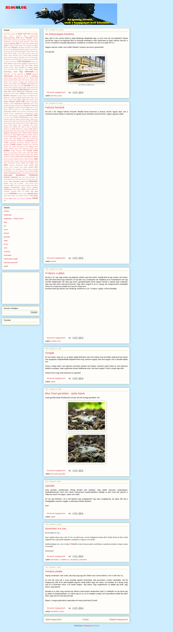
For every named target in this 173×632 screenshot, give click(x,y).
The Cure (22, 177)
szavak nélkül (33, 167)
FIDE (22, 80)
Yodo (17, 198)
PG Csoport (29, 146)
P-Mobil (53, 341)
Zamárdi (22, 198)
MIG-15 (24, 127)
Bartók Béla (7, 47)
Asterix (32, 41)
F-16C (24, 78)
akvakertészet (34, 36)
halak (5, 91)
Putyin (5, 152)
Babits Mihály (34, 43)
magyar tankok (8, 121)
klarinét (53, 261)
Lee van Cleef (8, 117)
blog (5, 222)
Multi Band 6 (33, 129)
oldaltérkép (34, 136)
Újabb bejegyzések (53, 619)
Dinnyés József (13, 67)
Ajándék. (50, 485)
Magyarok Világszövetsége (20, 121)
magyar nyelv (34, 119)
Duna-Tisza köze (13, 69)
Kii (33, 107)
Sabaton (31, 159)
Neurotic (10, 134)
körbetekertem (19, 113)
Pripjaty (13, 150)
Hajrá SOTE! (34, 89)
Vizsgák (49, 352)
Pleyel (36, 148)
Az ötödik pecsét (25, 43)
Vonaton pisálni (53, 571)
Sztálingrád (12, 173)
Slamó (23, 163)
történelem (83, 560)
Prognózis (19, 150)
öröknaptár (12, 142)
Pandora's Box (27, 144)
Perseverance (21, 146)
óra (14, 139)
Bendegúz (21, 47)
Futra (19, 83)
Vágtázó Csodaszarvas (12, 187)
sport (6, 165)
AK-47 (11, 36)
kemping (17, 107)
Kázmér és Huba (29, 105)
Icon (28, 95)
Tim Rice (28, 179)
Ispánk (28, 97)
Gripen (25, 87)
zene (59, 341)
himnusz (35, 91)
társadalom (74, 560)
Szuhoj (18, 173)
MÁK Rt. (30, 121)
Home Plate (14, 93)
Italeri (32, 97)
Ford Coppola (28, 82)
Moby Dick (15, 129)
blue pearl (54, 474)
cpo (5, 61)
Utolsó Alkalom (25, 185)
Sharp (5, 163)
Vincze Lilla (29, 191)
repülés (28, 154)
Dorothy (21, 67)
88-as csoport (11, 34)
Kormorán (23, 111)
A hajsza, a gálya (54, 273)
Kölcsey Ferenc (9, 113)
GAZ (32, 85)
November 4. (55, 560)
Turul (26, 183)
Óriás (23, 138)
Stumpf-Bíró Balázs (22, 165)
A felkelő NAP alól (23, 34)
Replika (23, 154)
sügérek (16, 167)
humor (6, 95)
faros (19, 80)
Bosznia (28, 51)
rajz (9, 152)
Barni (36, 45)
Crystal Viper (12, 61)
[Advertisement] (21, 287)
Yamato (6, 198)
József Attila (20, 101)
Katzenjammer (19, 105)
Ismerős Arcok (21, 98)
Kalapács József (8, 103)
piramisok (25, 148)
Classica (25, 59)
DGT (23, 65)
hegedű (14, 91)
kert (27, 107)
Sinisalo (17, 163)
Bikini (16, 51)
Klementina (34, 109)
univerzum (7, 185)
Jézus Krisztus (9, 101)
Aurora (12, 43)
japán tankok (30, 99)
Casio (15, 53)
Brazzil (33, 51)
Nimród (27, 134)
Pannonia (35, 144)
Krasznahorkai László (31, 113)
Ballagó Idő (30, 45)
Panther (6, 146)
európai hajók (17, 78)
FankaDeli (11, 80)
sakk (36, 159)
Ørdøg (19, 139)
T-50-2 (23, 173)
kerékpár (23, 107)
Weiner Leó (14, 195)
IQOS (5, 98)
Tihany (23, 179)
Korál (18, 111)
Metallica (6, 127)
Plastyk (31, 148)
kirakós (11, 109)
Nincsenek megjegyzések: (56, 92)
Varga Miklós (17, 189)
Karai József (34, 103)
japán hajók (21, 99)
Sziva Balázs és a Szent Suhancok (14, 171)
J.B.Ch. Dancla (8, 99)
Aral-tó (17, 41)
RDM (28, 152)
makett (35, 121)
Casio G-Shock (33, 55)
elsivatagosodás (18, 76)
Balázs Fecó (22, 45)
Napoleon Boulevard (10, 133)
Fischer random (29, 80)
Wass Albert (7, 195)
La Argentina (21, 115)
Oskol (36, 140)
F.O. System (30, 78)
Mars (32, 123)
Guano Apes (30, 87)
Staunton (12, 165)
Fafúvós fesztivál (54, 107)
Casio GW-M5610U (16, 59)
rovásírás (10, 159)
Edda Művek (33, 69)
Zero (5, 200)
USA (15, 185)
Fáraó (15, 80)
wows (36, 196)
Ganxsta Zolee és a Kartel (16, 85)
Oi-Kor (21, 136)
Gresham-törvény (17, 87)
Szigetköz (19, 169)
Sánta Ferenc (23, 161)
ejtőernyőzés (8, 76)
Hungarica (13, 95)
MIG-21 (29, 127)
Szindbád (35, 169)
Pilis (20, 148)
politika (7, 150)
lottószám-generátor (9, 119)
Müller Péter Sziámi (15, 131)
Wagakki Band (32, 193)
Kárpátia (6, 105)
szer (14, 169)
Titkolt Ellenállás (14, 181)
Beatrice (14, 47)
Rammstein (14, 152)
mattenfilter (26, 125)
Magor (28, 119)
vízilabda (13, 193)
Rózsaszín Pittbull (23, 159)
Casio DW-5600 (13, 55)
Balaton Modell (13, 45)
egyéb (53, 382)
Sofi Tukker (30, 163)
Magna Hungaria (20, 119)
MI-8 (19, 127)
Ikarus (32, 95)
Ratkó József (22, 152)
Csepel (24, 63)
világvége (13, 191)
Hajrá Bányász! (24, 89)
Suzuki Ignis (33, 165)
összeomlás (20, 142)
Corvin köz (31, 59)
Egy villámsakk (26, 71)
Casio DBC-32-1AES (24, 53)
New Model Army (19, 135)
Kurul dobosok (13, 115)
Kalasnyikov (18, 103)
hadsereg (15, 89)
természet (14, 177)
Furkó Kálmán (12, 83)
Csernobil (29, 63)
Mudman (26, 129)
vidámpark (7, 191)
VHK (36, 189)
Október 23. (65, 560)
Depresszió (17, 65)
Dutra (20, 69)
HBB (9, 91)
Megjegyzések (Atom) (91, 626)
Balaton (6, 45)
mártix (10, 125)
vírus (36, 191)
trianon (6, 183)
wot (32, 196)
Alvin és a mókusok (24, 38)
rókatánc (12, 156)
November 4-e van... (56, 528)
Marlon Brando (25, 123)
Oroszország (34, 138)
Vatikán (28, 189)
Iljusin (36, 95)
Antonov (35, 40)
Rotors (5, 159)
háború (9, 89)
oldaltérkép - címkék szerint (13, 219)
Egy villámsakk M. (19, 74)
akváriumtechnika (9, 38)
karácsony (26, 103)
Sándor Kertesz (14, 161)
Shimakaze (11, 163)
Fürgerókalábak (31, 83)
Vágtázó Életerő (26, 187)
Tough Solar (24, 181)
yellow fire (12, 198)
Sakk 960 (6, 161)
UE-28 (36, 183)
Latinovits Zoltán (32, 115)
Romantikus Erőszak (31, 156)
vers (32, 189)
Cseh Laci (35, 61)
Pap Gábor (12, 146)
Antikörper (29, 40)
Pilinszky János (13, 148)
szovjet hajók (29, 171)
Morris (21, 129)
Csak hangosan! (24, 61)
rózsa (15, 159)
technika (54, 96)
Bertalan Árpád (28, 49)
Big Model (11, 51)
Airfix (5, 36)
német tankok (27, 133)
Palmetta (19, 144)
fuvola (23, 83)
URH (11, 185)
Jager (15, 99)
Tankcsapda (8, 175)
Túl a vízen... (19, 183)
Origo (27, 138)
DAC (34, 63)
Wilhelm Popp (23, 195)
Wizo (28, 195)
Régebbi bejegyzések (118, 619)
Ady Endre (34, 34)
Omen (10, 138)
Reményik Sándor (15, 154)
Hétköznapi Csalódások (24, 91)
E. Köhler (25, 69)
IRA (9, 97)
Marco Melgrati (16, 123)
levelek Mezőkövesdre (21, 117)
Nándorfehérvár (33, 131)
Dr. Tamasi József (31, 67)
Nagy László (24, 131)
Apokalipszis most (9, 41)
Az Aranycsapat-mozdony (59, 34)
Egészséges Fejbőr (11, 72)
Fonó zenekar (13, 82)
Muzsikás (6, 131)
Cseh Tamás (8, 63)
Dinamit (6, 67)
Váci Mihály (34, 185)
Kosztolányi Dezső (32, 111)
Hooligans (22, 93)
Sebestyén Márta (33, 161)
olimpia (6, 138)
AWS (17, 43)
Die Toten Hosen (32, 65)
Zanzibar (28, 198)
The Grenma (30, 177)
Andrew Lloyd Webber (19, 40)
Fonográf (21, 82)
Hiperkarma (7, 93)
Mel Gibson (34, 125)
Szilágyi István (27, 169)
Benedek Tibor (29, 47)
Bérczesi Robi (8, 49)
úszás (19, 185)
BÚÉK (10, 53)
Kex (31, 107)
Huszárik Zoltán (21, 95)
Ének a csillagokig (31, 76)
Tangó (36, 173)
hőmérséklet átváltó (32, 93)
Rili (32, 155)
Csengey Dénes (16, 63)
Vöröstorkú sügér (22, 193)
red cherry (34, 153)
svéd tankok (23, 167)
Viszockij (6, 193)
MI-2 (11, 127)
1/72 (5, 34)
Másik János (17, 125)
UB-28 (31, 183)
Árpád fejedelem (25, 41)
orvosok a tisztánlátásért (25, 140)
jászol (36, 99)
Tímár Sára (34, 179)
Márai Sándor (8, 123)
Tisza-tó (6, 181)
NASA (20, 133)
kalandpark (34, 101)
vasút (60, 96)
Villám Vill (20, 191)
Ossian (6, 142)
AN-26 (10, 40)
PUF (24, 150)
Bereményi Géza (18, 49)
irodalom (13, 97)
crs (7, 61)
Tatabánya (33, 175)
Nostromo (6, 136)
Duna (5, 69)
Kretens (6, 115)
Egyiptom (35, 74)
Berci (36, 47)
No (31, 135)
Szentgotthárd (8, 169)
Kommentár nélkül (10, 111)
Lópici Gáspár (33, 117)
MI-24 (15, 127)
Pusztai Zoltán (32, 150)
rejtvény (6, 155)
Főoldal (85, 619)
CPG (36, 59)
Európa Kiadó (8, 78)
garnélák (62, 474)
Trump (11, 183)
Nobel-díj (35, 134)
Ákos (25, 36)
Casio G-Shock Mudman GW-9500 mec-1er (17, 57)
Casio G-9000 (23, 55)
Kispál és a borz (19, 109)
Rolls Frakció (19, 156)
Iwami (36, 97)
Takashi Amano (29, 173)
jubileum (28, 101)
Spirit (36, 163)
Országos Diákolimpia (10, 140)
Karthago (11, 105)
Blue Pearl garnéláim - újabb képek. (65, 393)
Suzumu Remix (8, 167)
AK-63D (18, 36)
